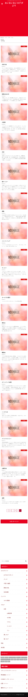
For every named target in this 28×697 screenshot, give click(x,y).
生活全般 (6, 592)
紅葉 (4, 683)
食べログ (6, 639)
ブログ (2, 604)
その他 (9, 617)
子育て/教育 (7, 583)
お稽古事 (9, 613)
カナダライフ (4, 570)
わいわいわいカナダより (14, 4)
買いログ (6, 634)
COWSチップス (7, 679)
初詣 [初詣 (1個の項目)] (12, 659)
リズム (9, 622)
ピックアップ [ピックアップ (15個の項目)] (24, 657)
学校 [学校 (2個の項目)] (18, 659)
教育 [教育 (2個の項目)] (6, 661)
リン (8, 630)
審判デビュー (7, 688)
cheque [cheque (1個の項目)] (2, 657)
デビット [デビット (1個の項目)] (18, 657)
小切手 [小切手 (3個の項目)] (2, 661)
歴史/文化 (6, 587)
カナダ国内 (7, 600)
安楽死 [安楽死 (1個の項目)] (21, 659)
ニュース (3, 596)
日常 (5, 609)
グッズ (5, 579)
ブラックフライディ (9, 671)
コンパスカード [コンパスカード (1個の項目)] (12, 657)
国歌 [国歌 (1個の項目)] (15, 659)
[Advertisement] (14, 22)
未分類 (2, 647)
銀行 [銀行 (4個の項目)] (9, 661)
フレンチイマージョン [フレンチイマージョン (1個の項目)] (5, 659)
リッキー (9, 626)
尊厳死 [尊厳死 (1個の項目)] (25, 659)
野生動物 (6, 675)
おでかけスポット (8, 575)
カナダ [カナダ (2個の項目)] (6, 657)
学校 (2, 643)
